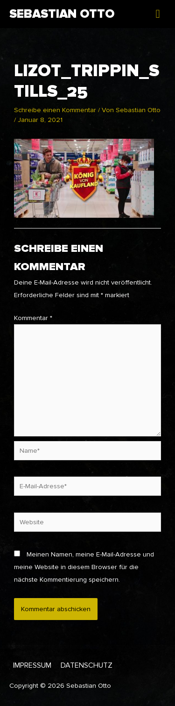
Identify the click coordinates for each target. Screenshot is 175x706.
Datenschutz (86, 665)
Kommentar (33, 318)
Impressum (32, 665)
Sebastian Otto (61, 14)
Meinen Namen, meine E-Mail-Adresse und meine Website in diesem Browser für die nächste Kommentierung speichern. (84, 567)
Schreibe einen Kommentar (55, 110)
